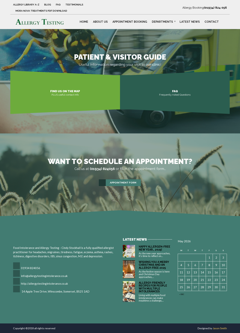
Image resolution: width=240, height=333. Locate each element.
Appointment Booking (129, 21)
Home (84, 21)
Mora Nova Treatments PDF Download (41, 10)
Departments (162, 21)
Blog (47, 4)
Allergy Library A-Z (26, 4)
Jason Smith (220, 328)
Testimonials (74, 4)
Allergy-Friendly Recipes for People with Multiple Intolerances (153, 287)
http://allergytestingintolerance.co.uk (44, 283)
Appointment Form (117, 182)
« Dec (181, 294)
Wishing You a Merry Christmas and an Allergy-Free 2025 (154, 264)
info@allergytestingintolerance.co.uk (44, 276)
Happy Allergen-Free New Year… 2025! (154, 248)
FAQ (58, 4)
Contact (212, 21)
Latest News (190, 21)
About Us (100, 21)
